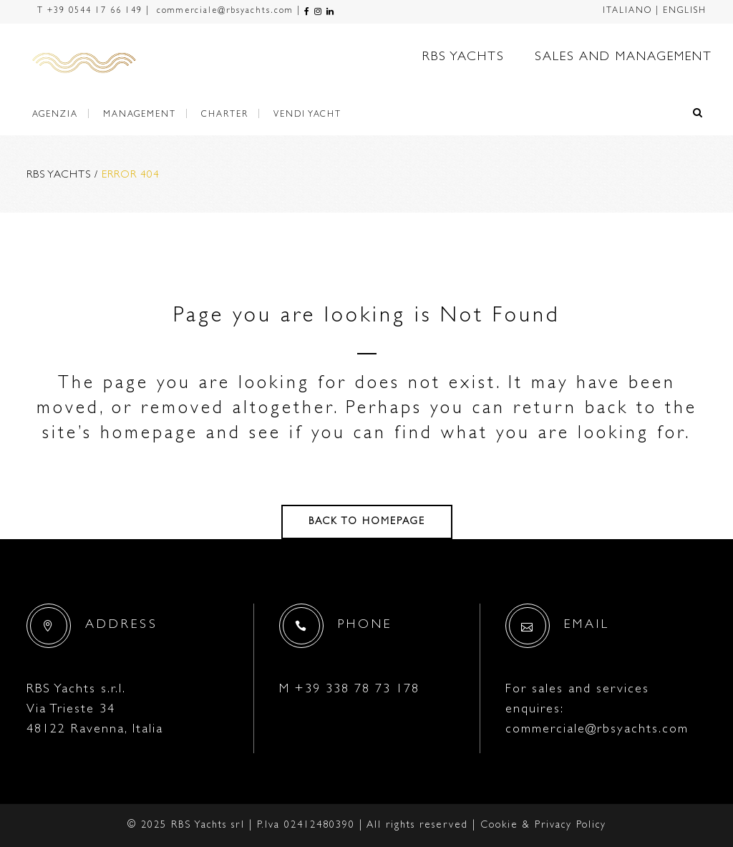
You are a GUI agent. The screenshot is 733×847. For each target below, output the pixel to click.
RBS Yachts (58, 175)
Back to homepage (367, 522)
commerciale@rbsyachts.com (223, 11)
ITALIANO (627, 11)
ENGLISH (685, 11)
